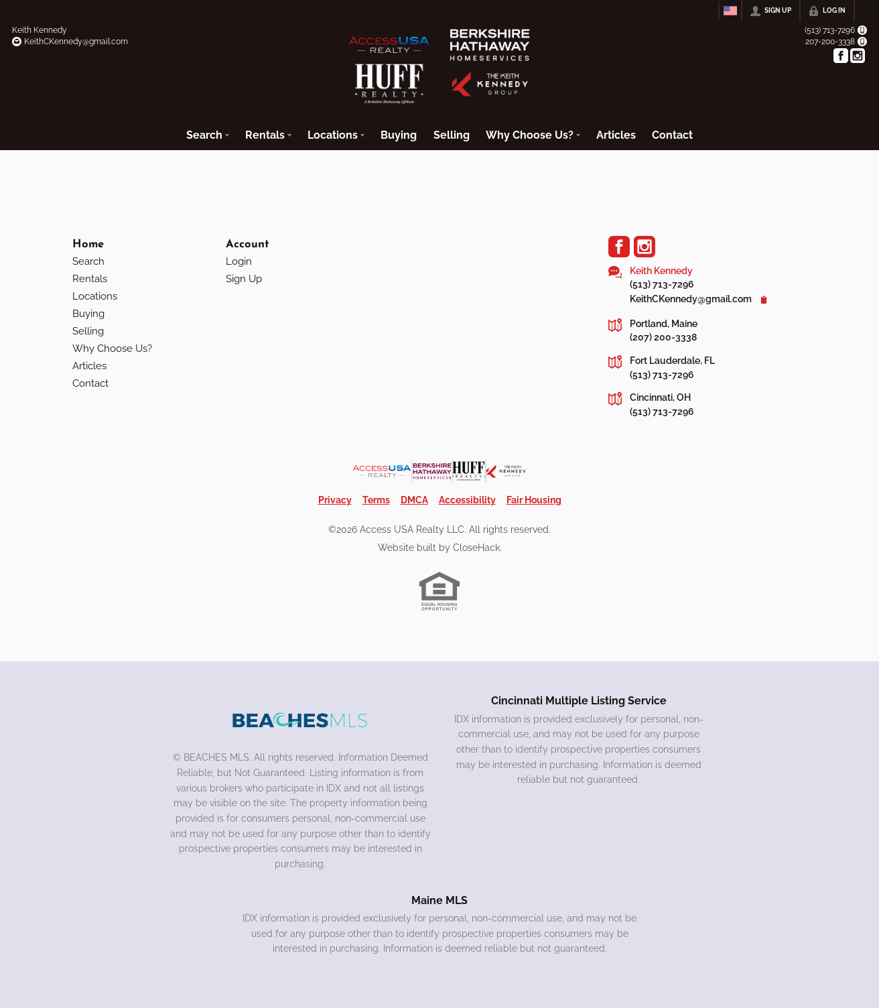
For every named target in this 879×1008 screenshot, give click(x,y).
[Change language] (730, 10)
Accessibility (467, 497)
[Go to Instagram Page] (857, 55)
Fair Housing (533, 497)
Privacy (335, 497)
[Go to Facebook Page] (840, 55)
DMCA (414, 497)
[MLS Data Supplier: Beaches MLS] (300, 718)
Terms (376, 497)
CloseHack (476, 545)
